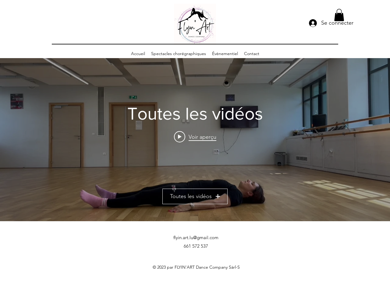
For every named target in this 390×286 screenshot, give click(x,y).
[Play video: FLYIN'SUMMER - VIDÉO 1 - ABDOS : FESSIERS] (195, 137)
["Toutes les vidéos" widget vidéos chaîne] (195, 139)
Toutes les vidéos (195, 196)
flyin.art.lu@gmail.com (195, 237)
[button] (339, 15)
